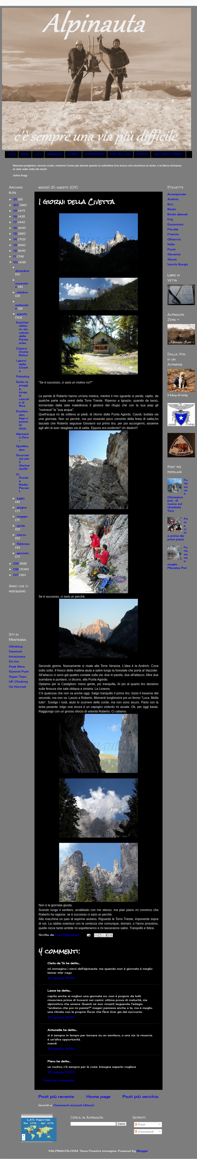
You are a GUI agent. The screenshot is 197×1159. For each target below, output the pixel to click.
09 (16, 563)
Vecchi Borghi (177, 264)
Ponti (171, 249)
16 (15, 227)
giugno (22, 507)
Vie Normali (17, 686)
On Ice (14, 661)
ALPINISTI (73, 154)
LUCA (38, 154)
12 (15, 250)
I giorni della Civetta (22, 365)
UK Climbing (18, 681)
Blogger (142, 1150)
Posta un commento (59, 1080)
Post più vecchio (141, 1096)
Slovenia (173, 254)
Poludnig (22, 376)
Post (140, 1124)
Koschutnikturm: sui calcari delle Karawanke (22, 333)
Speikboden (22, 447)
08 (16, 569)
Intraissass (17, 656)
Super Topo (17, 676)
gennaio (23, 553)
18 (15, 216)
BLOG (11, 154)
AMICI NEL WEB (120, 154)
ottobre (22, 292)
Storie (172, 259)
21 (15, 199)
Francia (173, 234)
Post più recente (56, 1096)
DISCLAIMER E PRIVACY (168, 154)
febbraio (23, 543)
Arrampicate (176, 194)
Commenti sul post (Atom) (73, 1105)
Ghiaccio (174, 239)
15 (15, 233)
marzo (21, 534)
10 (16, 262)
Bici (170, 204)
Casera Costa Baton (22, 352)
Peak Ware (17, 666)
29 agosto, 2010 (61, 1072)
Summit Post (19, 671)
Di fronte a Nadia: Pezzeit (22, 483)
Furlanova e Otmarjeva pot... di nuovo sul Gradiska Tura (177, 495)
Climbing (15, 646)
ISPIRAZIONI (54, 154)
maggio (22, 516)
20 (16, 205)
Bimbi (171, 209)
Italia (171, 244)
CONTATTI (142, 154)
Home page (98, 1096)
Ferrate (172, 229)
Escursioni (175, 224)
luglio (21, 498)
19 (15, 210)
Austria (172, 199)
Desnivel (15, 651)
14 (15, 239)
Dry (170, 219)
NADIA (25, 154)
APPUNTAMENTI (94, 154)
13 (15, 245)
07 (16, 575)
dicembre (22, 270)
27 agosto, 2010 (61, 978)
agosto (22, 314)
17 (15, 222)
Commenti (144, 1131)
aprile (21, 525)
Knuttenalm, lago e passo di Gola (22, 420)
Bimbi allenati (177, 214)
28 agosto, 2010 (61, 1048)
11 (15, 256)
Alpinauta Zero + (22, 437)
